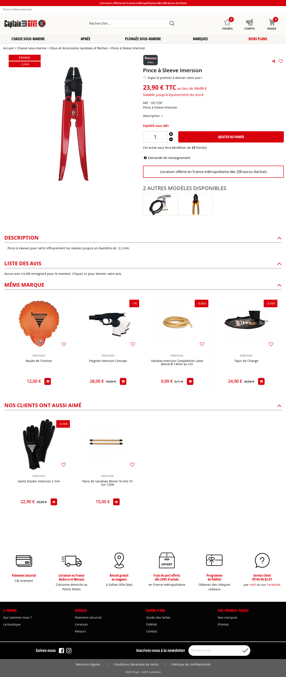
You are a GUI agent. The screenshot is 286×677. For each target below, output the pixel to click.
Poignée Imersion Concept (108, 361)
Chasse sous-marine (28, 39)
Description (152, 116)
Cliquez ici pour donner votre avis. (97, 274)
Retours (80, 631)
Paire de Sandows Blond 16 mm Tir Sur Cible (107, 483)
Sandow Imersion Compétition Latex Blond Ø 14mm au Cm (177, 362)
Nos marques (227, 617)
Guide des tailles (158, 617)
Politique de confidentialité (191, 664)
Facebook (273, 585)
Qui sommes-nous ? (17, 617)
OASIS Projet (132, 672)
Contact (151, 631)
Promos (223, 624)
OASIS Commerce (151, 672)
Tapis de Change (246, 361)
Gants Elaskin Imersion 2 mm (39, 481)
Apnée (85, 39)
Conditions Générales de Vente (136, 664)
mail (253, 585)
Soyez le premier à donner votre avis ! (172, 78)
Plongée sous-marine (143, 39)
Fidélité (151, 624)
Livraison (81, 624)
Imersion (38, 356)
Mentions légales (88, 664)
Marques (200, 39)
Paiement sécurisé (88, 617)
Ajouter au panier (231, 137)
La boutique (12, 624)
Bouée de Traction (39, 361)
